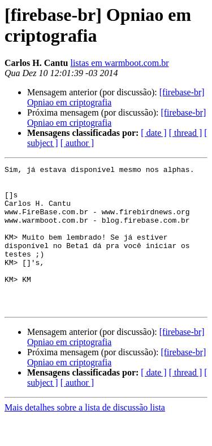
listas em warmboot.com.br (119, 63)
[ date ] (153, 133)
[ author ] (77, 143)
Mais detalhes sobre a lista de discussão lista (85, 436)
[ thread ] (185, 133)
